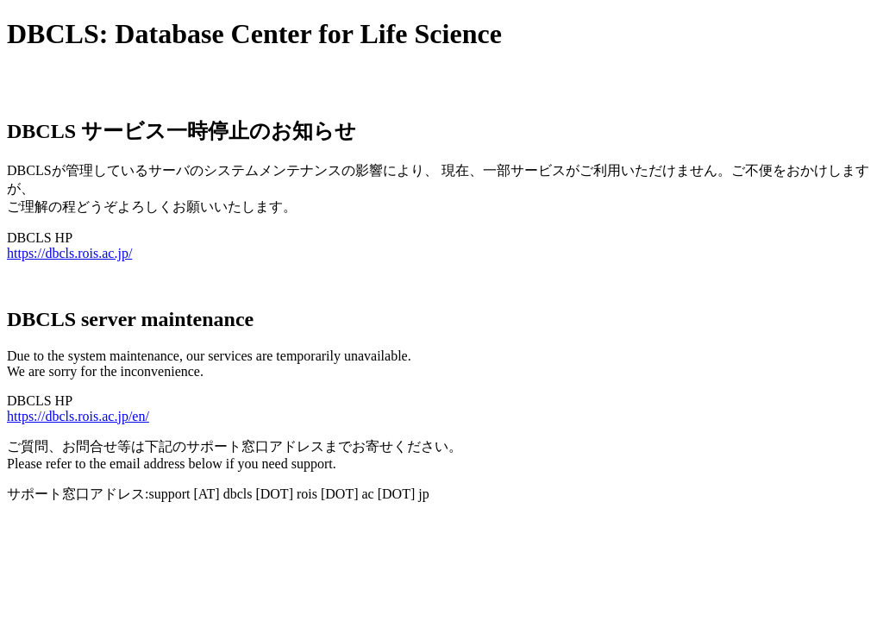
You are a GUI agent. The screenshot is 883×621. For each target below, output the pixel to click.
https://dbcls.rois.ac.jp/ (69, 253)
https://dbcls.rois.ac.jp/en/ (78, 416)
